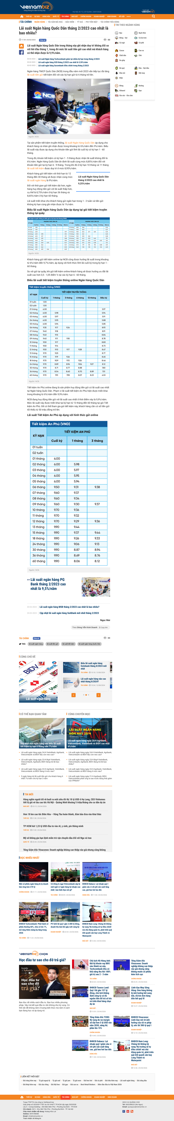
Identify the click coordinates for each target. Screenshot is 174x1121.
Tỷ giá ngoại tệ (44, 1081)
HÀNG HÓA (46, 17)
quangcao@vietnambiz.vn (137, 1107)
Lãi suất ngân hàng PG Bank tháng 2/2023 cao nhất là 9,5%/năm (48, 584)
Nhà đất (26, 806)
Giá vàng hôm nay (29, 1081)
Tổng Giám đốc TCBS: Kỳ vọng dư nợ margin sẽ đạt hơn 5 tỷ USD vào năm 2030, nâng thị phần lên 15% (101, 1023)
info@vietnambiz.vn (35, 1116)
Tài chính (26, 21)
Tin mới (28, 794)
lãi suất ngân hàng (36, 180)
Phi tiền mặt (92, 22)
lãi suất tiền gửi (35, 74)
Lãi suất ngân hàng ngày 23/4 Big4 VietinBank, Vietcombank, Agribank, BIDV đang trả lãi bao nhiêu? (40, 762)
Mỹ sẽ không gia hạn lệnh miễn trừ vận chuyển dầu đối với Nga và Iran (57, 838)
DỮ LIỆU (122, 17)
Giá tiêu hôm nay (111, 1081)
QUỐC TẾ (56, 17)
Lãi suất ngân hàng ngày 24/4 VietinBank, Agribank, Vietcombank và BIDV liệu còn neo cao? (42, 753)
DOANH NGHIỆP (99, 17)
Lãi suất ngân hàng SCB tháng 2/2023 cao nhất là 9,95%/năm (63, 62)
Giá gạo (65, 1085)
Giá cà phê (98, 1081)
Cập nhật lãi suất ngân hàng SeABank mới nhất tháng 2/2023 (69, 613)
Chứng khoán (24, 892)
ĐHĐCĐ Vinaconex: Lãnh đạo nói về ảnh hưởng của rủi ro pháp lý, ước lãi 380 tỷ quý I (141, 1021)
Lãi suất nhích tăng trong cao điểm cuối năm (75, 664)
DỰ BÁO (37, 17)
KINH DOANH (111, 17)
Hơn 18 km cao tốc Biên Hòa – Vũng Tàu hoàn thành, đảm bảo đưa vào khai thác (62, 814)
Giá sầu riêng (44, 1085)
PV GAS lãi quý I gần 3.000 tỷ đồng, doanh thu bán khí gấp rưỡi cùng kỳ (65, 925)
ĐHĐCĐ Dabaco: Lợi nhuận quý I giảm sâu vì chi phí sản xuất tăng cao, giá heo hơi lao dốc (95, 887)
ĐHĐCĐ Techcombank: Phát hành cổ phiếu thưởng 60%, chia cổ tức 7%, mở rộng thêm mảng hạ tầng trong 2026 (33, 928)
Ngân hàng (39, 22)
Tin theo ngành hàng (127, 24)
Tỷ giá (80, 22)
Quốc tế (26, 842)
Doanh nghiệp (56, 932)
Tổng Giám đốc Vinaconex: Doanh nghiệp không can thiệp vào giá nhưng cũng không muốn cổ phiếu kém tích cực (64, 851)
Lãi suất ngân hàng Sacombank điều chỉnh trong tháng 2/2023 (63, 65)
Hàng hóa (86, 895)
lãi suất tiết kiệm (35, 168)
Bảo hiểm (70, 22)
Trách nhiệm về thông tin (32, 1118)
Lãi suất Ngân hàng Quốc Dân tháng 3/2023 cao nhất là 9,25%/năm (93, 180)
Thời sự (26, 818)
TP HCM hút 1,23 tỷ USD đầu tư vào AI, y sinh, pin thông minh (53, 826)
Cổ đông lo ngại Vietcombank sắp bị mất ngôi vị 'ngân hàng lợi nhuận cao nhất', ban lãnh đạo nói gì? (65, 887)
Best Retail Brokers (88, 1085)
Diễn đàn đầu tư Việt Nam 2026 (110, 1085)
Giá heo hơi (88, 1081)
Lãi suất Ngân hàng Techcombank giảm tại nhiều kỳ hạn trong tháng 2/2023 (69, 59)
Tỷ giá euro (77, 1081)
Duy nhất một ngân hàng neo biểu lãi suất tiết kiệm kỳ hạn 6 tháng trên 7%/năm (40, 745)
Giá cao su (74, 1085)
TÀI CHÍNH (65, 17)
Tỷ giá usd (56, 1081)
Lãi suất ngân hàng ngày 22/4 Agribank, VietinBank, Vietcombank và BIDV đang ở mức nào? (42, 770)
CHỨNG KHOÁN (86, 17)
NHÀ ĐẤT (75, 17)
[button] (73, 695)
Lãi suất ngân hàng (38, 699)
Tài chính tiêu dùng (109, 22)
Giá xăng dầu (142, 1081)
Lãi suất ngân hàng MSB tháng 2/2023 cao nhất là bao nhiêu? (69, 607)
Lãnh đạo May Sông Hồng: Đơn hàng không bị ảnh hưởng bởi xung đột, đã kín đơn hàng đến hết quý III (141, 993)
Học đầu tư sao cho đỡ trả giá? (42, 960)
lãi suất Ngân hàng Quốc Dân (80, 143)
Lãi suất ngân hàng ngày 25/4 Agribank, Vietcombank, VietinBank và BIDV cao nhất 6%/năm (89, 743)
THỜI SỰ (29, 17)
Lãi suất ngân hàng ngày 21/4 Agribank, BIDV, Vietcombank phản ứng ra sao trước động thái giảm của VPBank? (90, 778)
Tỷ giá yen (66, 1081)
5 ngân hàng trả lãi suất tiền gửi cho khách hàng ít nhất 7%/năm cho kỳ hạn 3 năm (42, 777)
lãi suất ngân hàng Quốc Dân (89, 644)
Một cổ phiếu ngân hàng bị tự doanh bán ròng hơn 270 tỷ (33, 885)
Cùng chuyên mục (79, 714)
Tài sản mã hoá (55, 22)
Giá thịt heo (55, 1085)
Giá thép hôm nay (29, 1085)
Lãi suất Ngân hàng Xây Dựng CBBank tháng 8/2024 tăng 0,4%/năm (76, 682)
